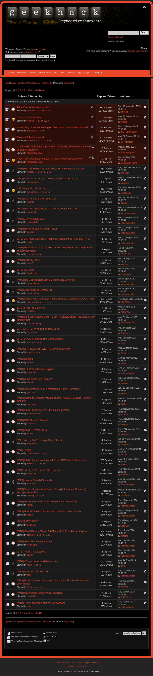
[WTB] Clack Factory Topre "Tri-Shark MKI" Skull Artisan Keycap (52, 531)
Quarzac (31, 110)
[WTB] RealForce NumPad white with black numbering (47, 501)
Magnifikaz (32, 443)
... (27, 90)
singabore (31, 372)
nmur (29, 565)
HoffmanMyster (128, 152)
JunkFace (31, 311)
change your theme (137, 51)
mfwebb (124, 112)
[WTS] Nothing (25, 359)
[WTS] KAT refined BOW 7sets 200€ (37, 198)
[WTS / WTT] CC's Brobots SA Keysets (38, 470)
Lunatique (31, 495)
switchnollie (32, 192)
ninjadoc (124, 264)
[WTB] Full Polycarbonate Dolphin (35, 369)
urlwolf (30, 606)
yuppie (124, 454)
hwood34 (31, 172)
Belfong (30, 587)
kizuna (30, 433)
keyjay (30, 505)
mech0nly (31, 404)
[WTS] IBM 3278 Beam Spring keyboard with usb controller (49, 511)
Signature (68, 83)
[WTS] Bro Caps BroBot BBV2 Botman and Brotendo (46, 279)
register (42, 49)
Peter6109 (125, 434)
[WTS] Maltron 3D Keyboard (32, 571)
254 (30, 90)
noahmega (125, 253)
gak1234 (31, 392)
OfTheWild (125, 312)
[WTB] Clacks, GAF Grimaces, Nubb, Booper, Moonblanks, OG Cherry (55, 298)
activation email (31, 52)
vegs (29, 342)
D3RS (123, 404)
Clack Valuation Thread (29, 117)
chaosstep (31, 453)
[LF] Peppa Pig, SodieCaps (32, 188)
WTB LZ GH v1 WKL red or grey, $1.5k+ (39, 329)
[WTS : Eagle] (24, 450)
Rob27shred (126, 597)
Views (112, 96)
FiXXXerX (125, 414)
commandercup (34, 254)
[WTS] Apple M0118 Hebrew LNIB (35, 290)
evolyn (30, 242)
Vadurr (30, 555)
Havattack (31, 212)
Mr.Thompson (127, 142)
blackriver (125, 183)
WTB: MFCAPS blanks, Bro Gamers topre (40, 339)
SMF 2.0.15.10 (64, 662)
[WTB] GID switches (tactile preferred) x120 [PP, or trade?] (49, 389)
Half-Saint (31, 483)
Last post (126, 96)
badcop (124, 122)
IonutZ (30, 263)
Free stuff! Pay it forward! (30, 137)
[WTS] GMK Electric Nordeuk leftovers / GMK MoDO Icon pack (51, 460)
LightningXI (32, 302)
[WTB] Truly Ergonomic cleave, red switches (41, 603)
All (43, 131)
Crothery (125, 353)
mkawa (30, 140)
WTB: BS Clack (25, 269)
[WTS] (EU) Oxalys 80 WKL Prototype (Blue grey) (44, 349)
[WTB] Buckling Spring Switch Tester (37, 228)
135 (48, 141)
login (33, 49)
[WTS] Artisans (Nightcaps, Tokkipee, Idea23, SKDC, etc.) (48, 178)
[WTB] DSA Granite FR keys (32, 420)
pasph (30, 515)
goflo (29, 575)
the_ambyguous (128, 213)
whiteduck (31, 473)
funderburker (33, 182)
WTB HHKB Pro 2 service (31, 307)
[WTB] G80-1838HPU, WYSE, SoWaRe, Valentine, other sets (50, 168)
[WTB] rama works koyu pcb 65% (35, 379)
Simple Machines (91, 662)
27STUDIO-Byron (129, 132)
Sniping (30, 232)
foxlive (30, 362)
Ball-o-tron (32, 332)
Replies (101, 96)
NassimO (31, 423)
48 (48, 121)
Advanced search (115, 37)
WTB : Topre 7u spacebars (31, 551)
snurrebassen (33, 352)
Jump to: (119, 633)
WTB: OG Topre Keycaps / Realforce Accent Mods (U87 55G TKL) (53, 238)
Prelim (30, 463)
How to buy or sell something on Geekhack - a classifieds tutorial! (52, 127)
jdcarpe (30, 121)
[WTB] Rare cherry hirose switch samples (39, 592)
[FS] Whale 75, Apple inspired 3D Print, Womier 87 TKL (47, 208)
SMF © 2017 (77, 662)
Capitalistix (32, 273)
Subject (22, 96)
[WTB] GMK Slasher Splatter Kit (34, 541)
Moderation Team (35, 153)
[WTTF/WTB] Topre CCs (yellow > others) (40, 440)
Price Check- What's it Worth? (33, 107)
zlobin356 (31, 525)
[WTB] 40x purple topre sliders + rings (37, 561)
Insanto (30, 202)
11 (50, 172)
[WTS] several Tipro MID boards (34, 480)
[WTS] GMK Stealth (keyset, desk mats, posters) (43, 410)
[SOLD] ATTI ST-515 (28, 521)
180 (49, 111)
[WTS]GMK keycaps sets (30, 218)
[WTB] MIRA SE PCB (28, 260)
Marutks (30, 382)
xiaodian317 (32, 222)
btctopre (30, 535)
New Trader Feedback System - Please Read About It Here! (49, 158)
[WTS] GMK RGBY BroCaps (32, 430)
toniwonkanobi (33, 283)
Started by (35, 96)
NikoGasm (32, 545)
